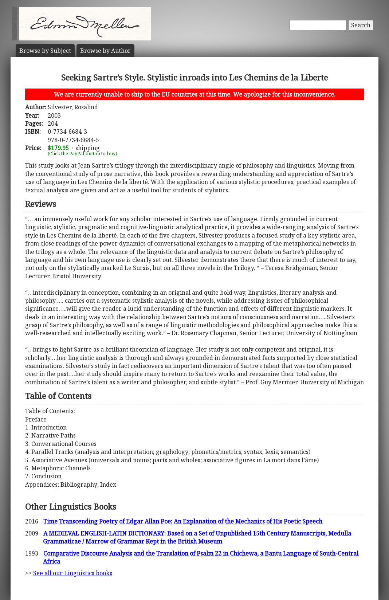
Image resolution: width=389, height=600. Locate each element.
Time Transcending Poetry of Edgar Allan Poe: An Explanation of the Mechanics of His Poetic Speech (182, 521)
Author (105, 51)
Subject (45, 51)
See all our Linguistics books (72, 573)
